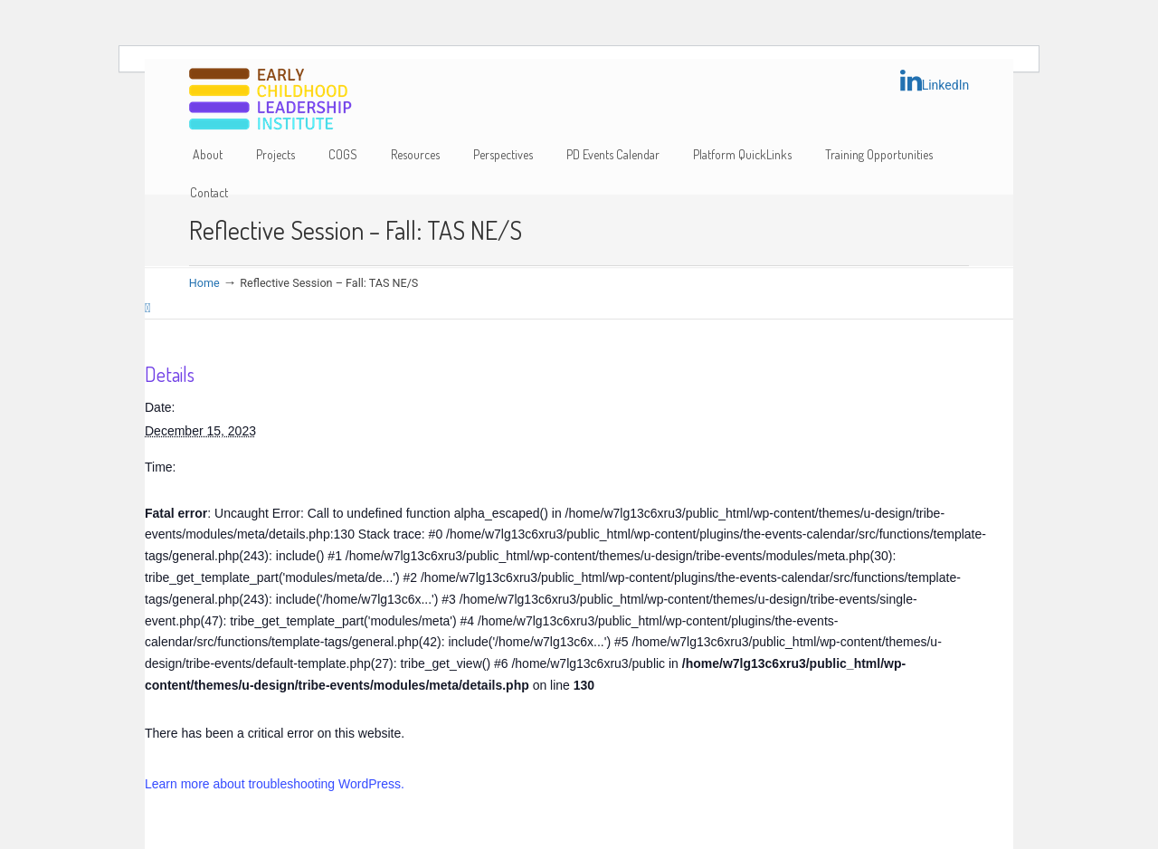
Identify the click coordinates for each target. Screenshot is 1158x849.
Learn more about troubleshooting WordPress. (274, 784)
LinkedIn (935, 80)
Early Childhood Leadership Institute (270, 100)
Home (204, 283)
